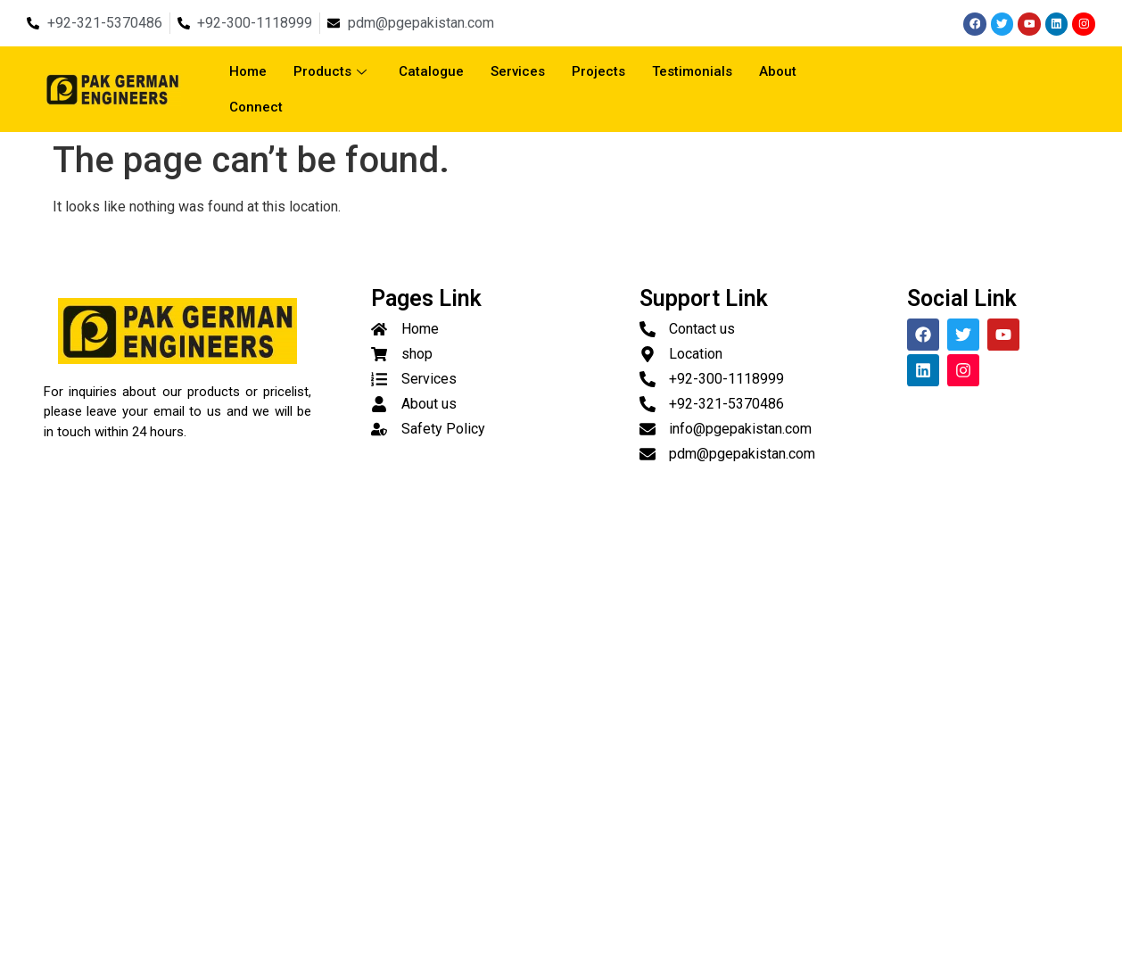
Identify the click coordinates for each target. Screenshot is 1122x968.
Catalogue (431, 71)
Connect (256, 107)
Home (248, 71)
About (777, 71)
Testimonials (692, 71)
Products (330, 71)
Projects (598, 71)
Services (518, 71)
